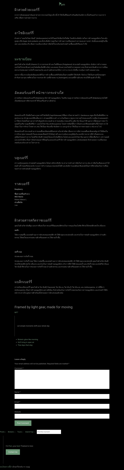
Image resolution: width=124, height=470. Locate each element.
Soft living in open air (26, 342)
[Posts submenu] (3, 431)
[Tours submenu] (20, 431)
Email (17, 402)
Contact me (12, 452)
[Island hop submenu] (30, 431)
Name (17, 392)
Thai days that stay (25, 345)
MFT (16, 312)
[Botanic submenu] (11, 431)
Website (18, 412)
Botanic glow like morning (28, 339)
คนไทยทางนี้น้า (6, 467)
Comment (19, 368)
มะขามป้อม (23, 59)
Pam (10, 446)
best (19, 446)
